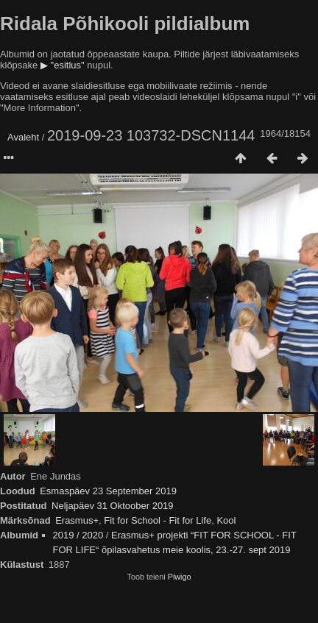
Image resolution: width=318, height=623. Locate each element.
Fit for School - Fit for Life (157, 520)
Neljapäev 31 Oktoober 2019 (113, 505)
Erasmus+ (77, 520)
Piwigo (179, 576)
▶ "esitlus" (62, 65)
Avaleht (23, 137)
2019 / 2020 (78, 535)
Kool (226, 520)
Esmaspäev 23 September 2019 (108, 490)
